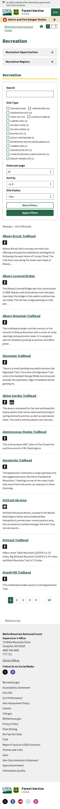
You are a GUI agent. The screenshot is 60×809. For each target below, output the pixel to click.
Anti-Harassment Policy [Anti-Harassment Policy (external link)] (16, 703)
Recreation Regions (18, 61)
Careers (7, 708)
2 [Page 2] (17, 600)
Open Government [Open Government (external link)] (13, 765)
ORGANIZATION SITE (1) (21, 150)
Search (10, 88)
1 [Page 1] (10, 600)
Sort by (11, 178)
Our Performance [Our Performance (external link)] (12, 698)
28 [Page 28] (49, 600)
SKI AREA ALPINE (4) (19, 125)
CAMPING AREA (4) (18, 121)
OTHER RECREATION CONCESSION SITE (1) (29, 154)
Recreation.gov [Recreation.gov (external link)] (11, 682)
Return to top (12, 620)
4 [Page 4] (29, 600)
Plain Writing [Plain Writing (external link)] (10, 729)
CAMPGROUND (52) (40, 108)
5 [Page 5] (36, 600)
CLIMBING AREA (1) (18, 146)
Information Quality (14, 770)
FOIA (5, 739)
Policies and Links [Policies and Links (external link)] (13, 750)
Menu (55, 12)
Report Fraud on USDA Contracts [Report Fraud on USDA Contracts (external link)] (21, 745)
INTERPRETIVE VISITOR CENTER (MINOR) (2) (29, 141)
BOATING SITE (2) (18, 133)
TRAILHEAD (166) (17, 108)
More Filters (30, 205)
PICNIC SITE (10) (17, 116)
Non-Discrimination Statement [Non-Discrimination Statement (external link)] (20, 760)
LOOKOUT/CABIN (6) (40, 116)
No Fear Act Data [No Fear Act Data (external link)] (12, 734)
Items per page (15, 165)
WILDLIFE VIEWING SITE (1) (22, 158)
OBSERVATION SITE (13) (21, 112)
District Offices (11, 660)
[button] (41, 26)
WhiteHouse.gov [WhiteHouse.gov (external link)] (12, 718)
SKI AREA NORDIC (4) (19, 129)
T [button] (48, 26)
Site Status (13, 190)
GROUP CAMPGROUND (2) (22, 137)
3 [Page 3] (23, 600)
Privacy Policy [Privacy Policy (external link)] (10, 724)
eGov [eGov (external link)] (5, 755)
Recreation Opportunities (22, 52)
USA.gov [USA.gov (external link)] (7, 713)
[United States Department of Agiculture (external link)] (8, 12)
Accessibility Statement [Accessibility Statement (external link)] (16, 687)
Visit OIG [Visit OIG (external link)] (7, 692)
